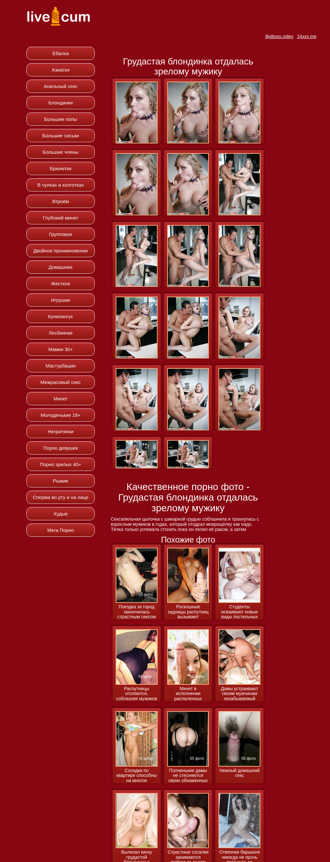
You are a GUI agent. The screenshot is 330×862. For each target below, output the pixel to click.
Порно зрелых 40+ (60, 464)
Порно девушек (60, 448)
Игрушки (60, 300)
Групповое (60, 234)
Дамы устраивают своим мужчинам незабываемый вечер (239, 693)
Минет (60, 398)
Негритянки (60, 431)
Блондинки (60, 102)
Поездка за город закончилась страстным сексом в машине (136, 612)
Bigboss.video (279, 36)
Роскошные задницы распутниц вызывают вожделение (188, 612)
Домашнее (61, 267)
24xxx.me (306, 36)
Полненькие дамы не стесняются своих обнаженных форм (188, 775)
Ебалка (61, 53)
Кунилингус (60, 316)
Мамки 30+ (60, 349)
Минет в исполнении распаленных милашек (188, 693)
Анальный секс (61, 86)
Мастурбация (61, 365)
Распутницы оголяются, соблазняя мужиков (136, 693)
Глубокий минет (60, 217)
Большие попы (60, 119)
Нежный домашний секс (239, 773)
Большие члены (60, 152)
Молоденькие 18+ (61, 415)
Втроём (60, 201)
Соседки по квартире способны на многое (136, 775)
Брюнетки (60, 168)
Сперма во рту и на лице (61, 497)
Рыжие (60, 481)
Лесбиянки (61, 333)
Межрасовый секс (61, 382)
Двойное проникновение (60, 250)
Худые (60, 513)
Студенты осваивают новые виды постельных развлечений (239, 612)
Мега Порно (60, 530)
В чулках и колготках (60, 185)
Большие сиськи (60, 135)
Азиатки (60, 70)
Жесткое (60, 283)
